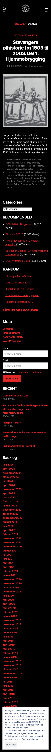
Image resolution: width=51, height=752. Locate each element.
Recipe (10, 184)
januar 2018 (10, 706)
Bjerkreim (36, 159)
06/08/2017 (16, 66)
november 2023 (12, 489)
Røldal (17, 184)
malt (21, 178)
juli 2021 (8, 554)
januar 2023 (10, 505)
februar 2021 (10, 571)
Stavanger (31, 35)
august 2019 (10, 632)
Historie (38, 169)
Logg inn (8, 328)
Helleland (17, 169)
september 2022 (12, 517)
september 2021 (12, 546)
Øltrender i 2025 (14, 234)
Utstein (42, 184)
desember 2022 (12, 509)
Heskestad (28, 169)
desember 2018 (12, 661)
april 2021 (8, 567)
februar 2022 (10, 534)
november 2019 (12, 624)
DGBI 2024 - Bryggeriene (19, 224)
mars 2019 (9, 648)
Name (5, 348)
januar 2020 (10, 616)
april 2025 (9, 468)
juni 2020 (8, 595)
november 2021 (12, 542)
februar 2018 (10, 702)
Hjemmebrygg (21, 172)
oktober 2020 (11, 587)
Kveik (15, 178)
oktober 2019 (10, 628)
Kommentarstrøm (13, 336)
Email (5, 360)
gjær (18, 165)
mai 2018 (8, 689)
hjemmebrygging (37, 172)
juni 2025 (8, 464)
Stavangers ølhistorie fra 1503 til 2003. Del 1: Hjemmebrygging (25, 50)
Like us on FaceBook (20, 310)
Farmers (11, 165)
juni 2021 (8, 558)
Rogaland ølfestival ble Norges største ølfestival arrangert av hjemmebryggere (25, 409)
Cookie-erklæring (30, 739)
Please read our (22, 372)
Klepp (9, 178)
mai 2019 (8, 640)
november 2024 (12, 472)
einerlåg (35, 162)
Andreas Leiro (13, 159)
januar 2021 (10, 575)
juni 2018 (8, 685)
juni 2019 (8, 636)
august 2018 (10, 677)
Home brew (12, 175)
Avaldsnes (26, 159)
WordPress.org (12, 341)
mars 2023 (9, 497)
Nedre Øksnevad (32, 178)
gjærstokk (26, 165)
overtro (30, 181)
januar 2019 (10, 657)
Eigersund (25, 162)
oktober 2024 (11, 476)
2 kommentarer (36, 66)
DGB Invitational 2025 (15, 395)
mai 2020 (8, 599)
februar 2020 (10, 612)
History (18, 35)
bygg (16, 162)
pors (37, 181)
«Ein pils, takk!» (12, 422)
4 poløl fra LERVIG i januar (19, 289)
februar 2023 (10, 501)
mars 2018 (9, 698)
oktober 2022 (10, 513)
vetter (9, 187)
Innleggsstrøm (11, 332)
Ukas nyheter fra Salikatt (19, 276)
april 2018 (9, 693)
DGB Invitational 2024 (17, 260)
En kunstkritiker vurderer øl (19, 446)
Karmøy (38, 175)
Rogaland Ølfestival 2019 (19, 301)
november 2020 (12, 583)
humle (30, 175)
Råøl (42, 181)
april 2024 (9, 485)
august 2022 (10, 522)
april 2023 (9, 493)
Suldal (35, 184)
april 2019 (9, 644)
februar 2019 (10, 653)
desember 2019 (12, 620)
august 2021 (10, 550)
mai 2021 (8, 562)
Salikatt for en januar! (17, 282)
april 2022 (9, 530)
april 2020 (9, 603)
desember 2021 (12, 538)
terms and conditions (31, 372)
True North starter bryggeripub (22, 295)
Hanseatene (37, 165)
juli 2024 (8, 481)
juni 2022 (8, 526)
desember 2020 (12, 579)
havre (9, 169)
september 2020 (13, 591)
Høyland (22, 175)
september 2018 (12, 673)
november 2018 (12, 665)
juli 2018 (8, 681)
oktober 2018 (10, 669)
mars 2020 (9, 608)
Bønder (10, 162)
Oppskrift (20, 181)
